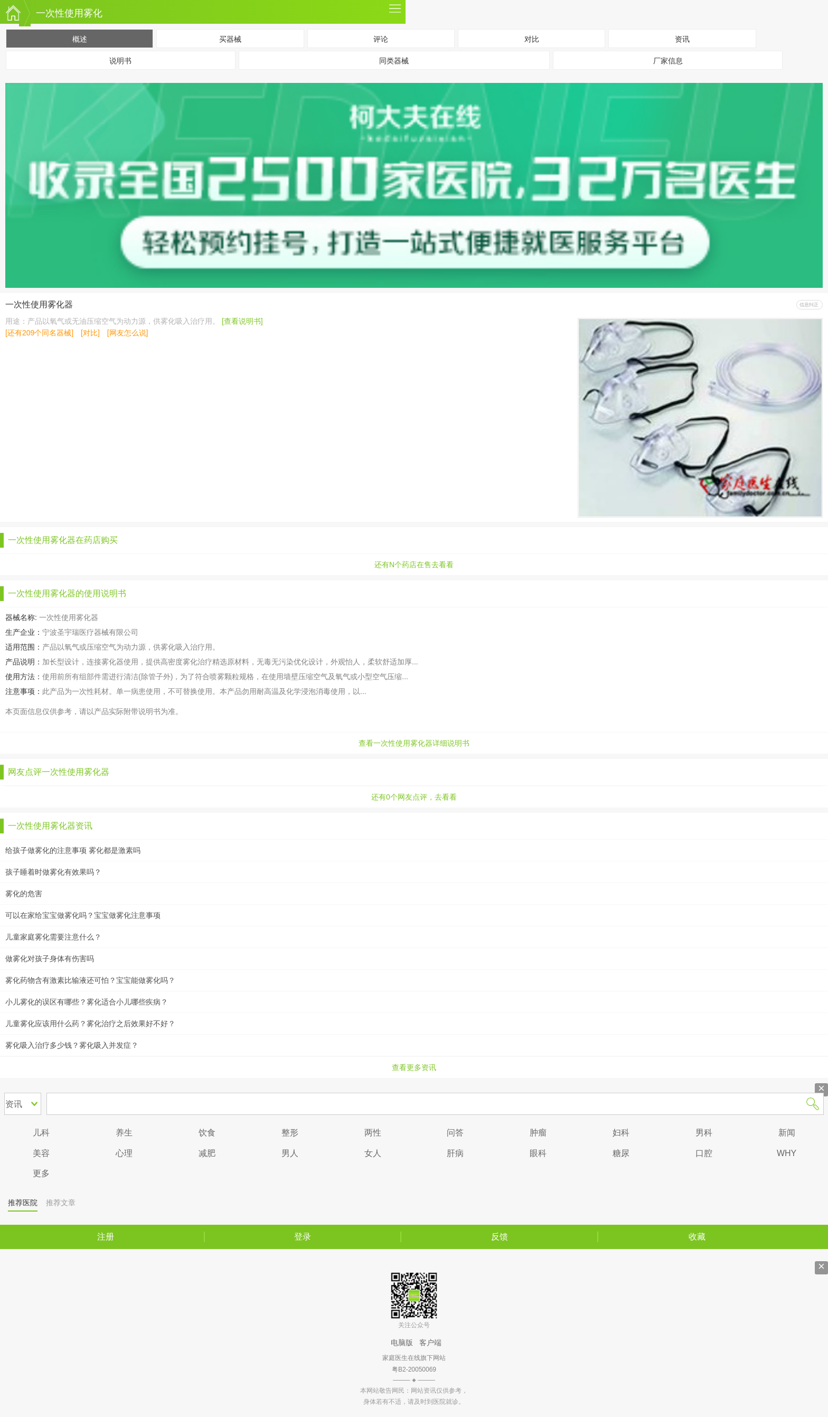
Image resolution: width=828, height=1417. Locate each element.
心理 (124, 1153)
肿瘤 (538, 1132)
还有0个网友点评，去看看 (414, 797)
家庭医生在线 (13, 13)
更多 (395, 12)
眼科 (538, 1153)
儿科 (41, 1132)
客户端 (430, 1342)
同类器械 (394, 61)
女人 (372, 1153)
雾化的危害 (23, 893)
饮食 (207, 1132)
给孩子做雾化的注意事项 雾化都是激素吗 (72, 850)
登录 (302, 1236)
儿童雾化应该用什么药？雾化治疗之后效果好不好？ (90, 1023)
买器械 (230, 39)
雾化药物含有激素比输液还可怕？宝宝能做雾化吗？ (90, 980)
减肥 (207, 1153)
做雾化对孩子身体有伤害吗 (49, 958)
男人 (289, 1153)
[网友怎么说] (127, 333)
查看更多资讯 (414, 1067)
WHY (786, 1153)
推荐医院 (22, 1202)
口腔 (703, 1153)
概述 (79, 39)
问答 (455, 1132)
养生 (124, 1132)
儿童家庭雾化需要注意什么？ (53, 937)
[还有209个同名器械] (39, 333)
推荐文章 (61, 1202)
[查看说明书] (242, 321)
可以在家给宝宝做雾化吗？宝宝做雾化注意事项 (83, 915)
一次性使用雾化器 (39, 304)
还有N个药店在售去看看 (414, 564)
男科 (703, 1132)
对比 (531, 39)
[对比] (90, 333)
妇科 (621, 1132)
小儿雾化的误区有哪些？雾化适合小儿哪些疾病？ (86, 1002)
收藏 (697, 1236)
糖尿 (621, 1153)
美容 (41, 1153)
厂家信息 (668, 61)
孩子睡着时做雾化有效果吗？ (53, 872)
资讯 (682, 39)
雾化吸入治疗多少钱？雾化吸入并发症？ (71, 1045)
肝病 (455, 1153)
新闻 (786, 1132)
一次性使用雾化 (69, 13)
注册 (105, 1236)
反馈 (499, 1236)
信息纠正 (808, 304)
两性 (372, 1132)
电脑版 (402, 1342)
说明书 (120, 61)
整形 (289, 1132)
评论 (380, 39)
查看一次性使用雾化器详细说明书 (414, 743)
